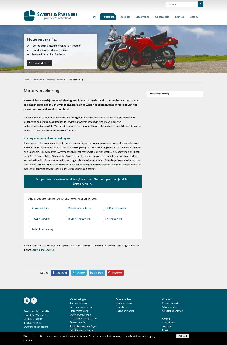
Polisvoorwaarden (125, 311)
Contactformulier (171, 303)
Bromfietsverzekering (79, 218)
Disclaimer (167, 326)
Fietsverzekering (113, 218)
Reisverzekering (78, 322)
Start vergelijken (37, 63)
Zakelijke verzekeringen (81, 330)
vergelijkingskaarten (43, 249)
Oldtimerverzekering (115, 208)
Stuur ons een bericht (37, 326)
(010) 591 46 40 (82, 183)
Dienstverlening (124, 303)
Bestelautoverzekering (80, 208)
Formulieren (122, 307)
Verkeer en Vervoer (54, 79)
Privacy (165, 330)
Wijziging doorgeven (172, 311)
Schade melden (169, 307)
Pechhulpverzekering (42, 229)
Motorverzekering (41, 218)
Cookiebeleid (168, 322)
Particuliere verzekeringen (83, 326)
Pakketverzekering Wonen (83, 318)
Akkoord (183, 336)
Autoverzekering (40, 208)
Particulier (37, 79)
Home (26, 79)
